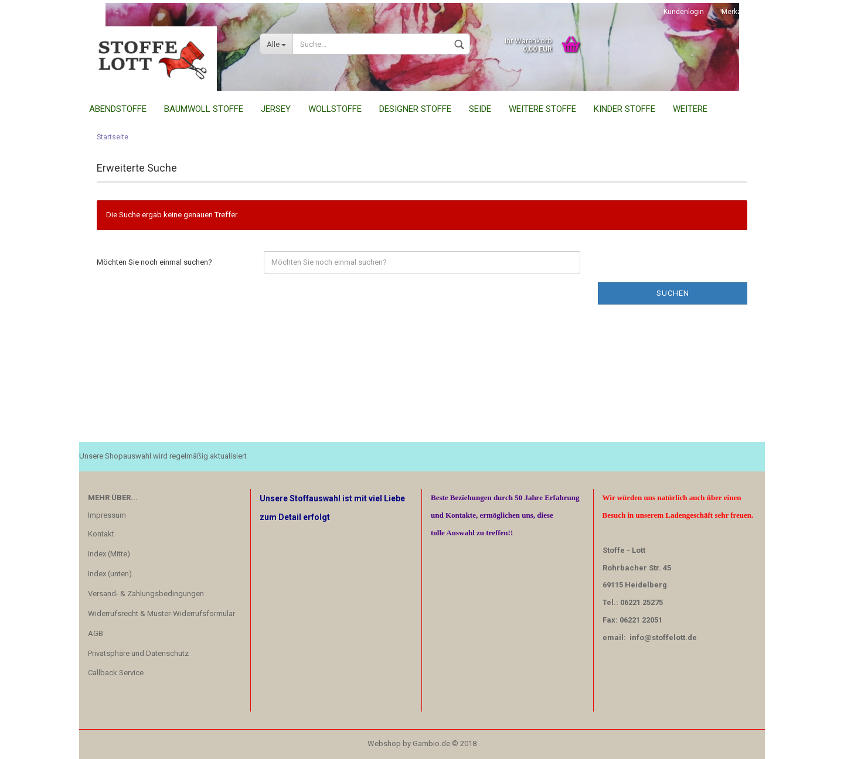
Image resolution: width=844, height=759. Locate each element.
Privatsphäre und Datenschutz (138, 653)
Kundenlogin (683, 12)
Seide (480, 109)
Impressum (107, 515)
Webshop (384, 743)
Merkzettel (739, 12)
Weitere (690, 109)
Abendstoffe (118, 109)
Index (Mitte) (109, 553)
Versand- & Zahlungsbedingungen (146, 593)
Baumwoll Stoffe (203, 109)
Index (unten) (110, 573)
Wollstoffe (335, 109)
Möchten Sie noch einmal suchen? (154, 262)
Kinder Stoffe (624, 109)
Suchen (672, 293)
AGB (95, 633)
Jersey (276, 109)
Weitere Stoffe (542, 109)
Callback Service (116, 672)
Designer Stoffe (415, 109)
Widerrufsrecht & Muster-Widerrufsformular (161, 613)
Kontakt (101, 533)
